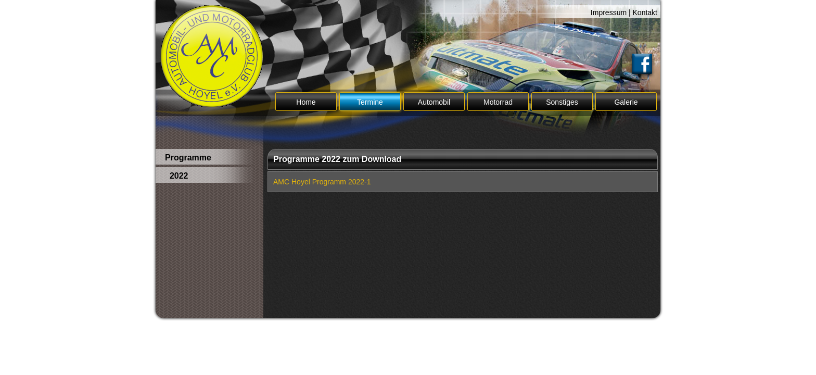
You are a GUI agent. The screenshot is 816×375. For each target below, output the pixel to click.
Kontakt (645, 12)
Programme (188, 157)
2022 (176, 175)
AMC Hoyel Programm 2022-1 (322, 182)
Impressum (609, 12)
